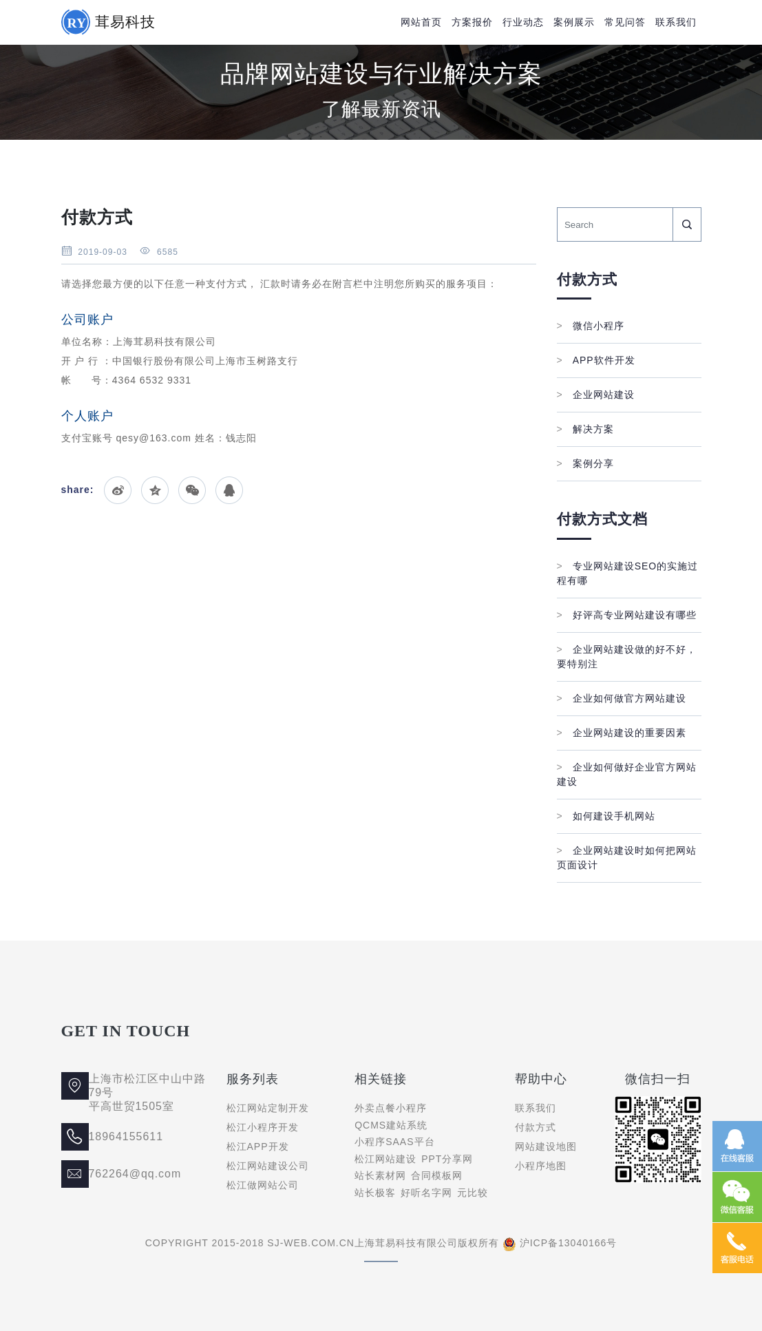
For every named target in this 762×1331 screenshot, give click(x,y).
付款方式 (535, 1127)
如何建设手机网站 (606, 815)
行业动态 (523, 22)
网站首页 (421, 22)
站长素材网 (380, 1175)
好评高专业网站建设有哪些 (627, 614)
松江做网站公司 (262, 1185)
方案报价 (472, 22)
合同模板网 (437, 1175)
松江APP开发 (257, 1146)
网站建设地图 (546, 1146)
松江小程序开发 (262, 1127)
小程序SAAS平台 (394, 1141)
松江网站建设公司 (267, 1165)
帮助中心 (541, 1079)
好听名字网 (426, 1192)
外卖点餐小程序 (390, 1107)
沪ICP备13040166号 (568, 1242)
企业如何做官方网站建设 (621, 698)
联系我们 (676, 22)
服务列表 (252, 1079)
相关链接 (380, 1079)
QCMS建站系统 (390, 1125)
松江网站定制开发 (267, 1107)
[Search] (615, 224)
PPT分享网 (447, 1158)
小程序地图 (541, 1165)
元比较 (472, 1192)
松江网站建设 (385, 1158)
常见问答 (625, 22)
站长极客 (375, 1192)
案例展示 (574, 22)
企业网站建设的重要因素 (621, 732)
